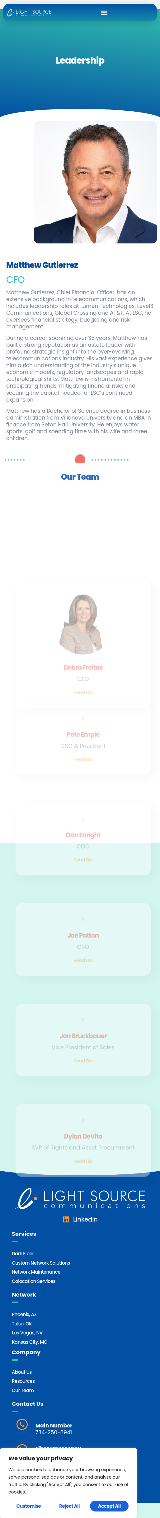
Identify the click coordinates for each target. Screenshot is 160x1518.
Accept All (109, 1506)
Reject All (69, 1506)
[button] (104, 12)
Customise (28, 1506)
